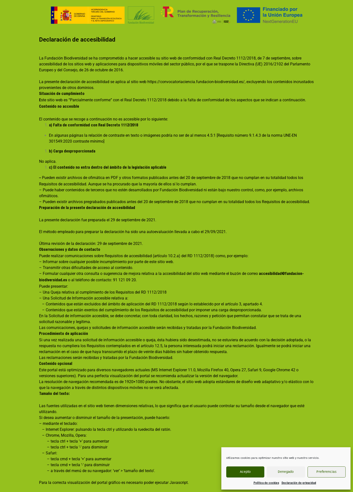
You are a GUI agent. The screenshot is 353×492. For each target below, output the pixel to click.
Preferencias (326, 472)
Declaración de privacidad (299, 483)
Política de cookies (266, 483)
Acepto (245, 472)
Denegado (286, 472)
